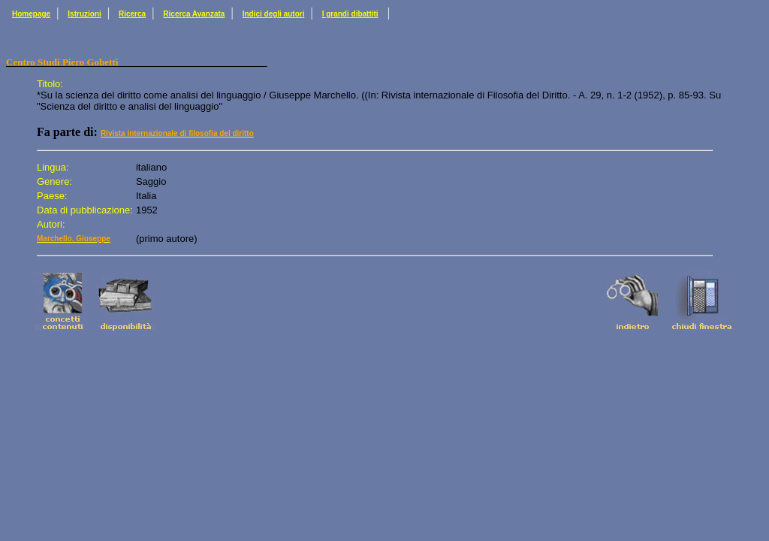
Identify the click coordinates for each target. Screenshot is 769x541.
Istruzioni (84, 14)
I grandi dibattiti (350, 14)
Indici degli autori (274, 14)
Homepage (31, 14)
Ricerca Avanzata (194, 14)
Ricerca (132, 14)
